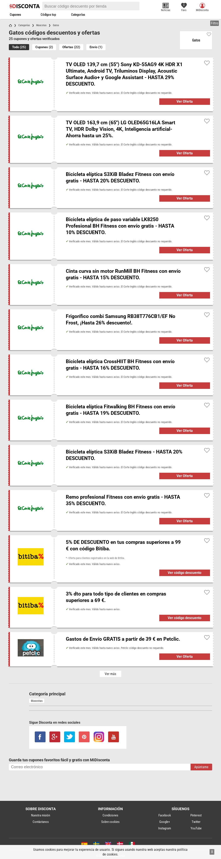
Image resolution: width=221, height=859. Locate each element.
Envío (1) (96, 47)
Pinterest (196, 815)
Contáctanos (41, 822)
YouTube (196, 828)
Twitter (196, 822)
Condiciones (110, 815)
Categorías (78, 15)
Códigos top (48, 15)
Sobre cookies (110, 822)
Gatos (196, 40)
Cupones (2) (44, 47)
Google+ (164, 822)
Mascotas (37, 701)
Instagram (164, 828)
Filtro (214, 23)
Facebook (164, 815)
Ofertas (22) (71, 47)
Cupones (15, 15)
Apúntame (201, 767)
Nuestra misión (40, 815)
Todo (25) (19, 47)
